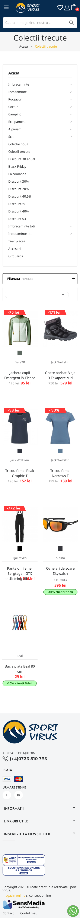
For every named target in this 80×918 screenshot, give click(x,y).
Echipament (17, 121)
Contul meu (28, 913)
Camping (15, 114)
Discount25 (16, 204)
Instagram (18, 795)
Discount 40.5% (19, 196)
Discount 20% (18, 189)
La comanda (17, 174)
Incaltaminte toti (20, 233)
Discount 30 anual (21, 159)
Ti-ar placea (16, 241)
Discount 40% (18, 211)
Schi (11, 136)
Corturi (13, 107)
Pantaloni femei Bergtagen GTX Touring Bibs (19, 573)
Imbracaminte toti (21, 226)
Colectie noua (18, 144)
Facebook (7, 795)
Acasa (13, 73)
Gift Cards (15, 256)
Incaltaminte (17, 92)
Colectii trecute (19, 151)
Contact (8, 913)
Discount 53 (17, 219)
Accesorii (15, 248)
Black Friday (17, 166)
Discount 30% (18, 181)
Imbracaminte (18, 84)
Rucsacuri (15, 99)
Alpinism (14, 129)
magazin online (14, 895)
